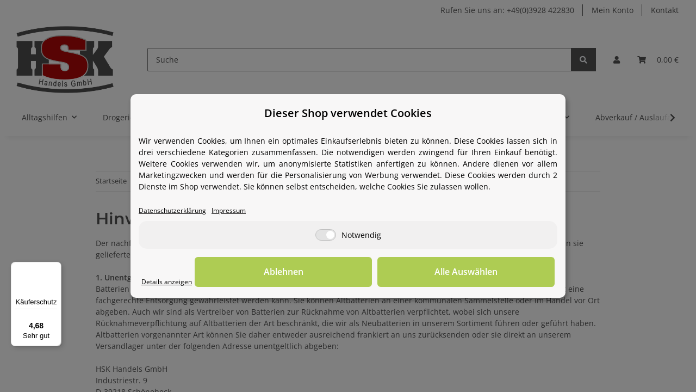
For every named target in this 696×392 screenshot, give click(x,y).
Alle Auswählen (500, 273)
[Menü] (54, 268)
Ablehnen (386, 273)
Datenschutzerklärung (179, 211)
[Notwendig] (325, 236)
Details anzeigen (171, 282)
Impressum (245, 211)
